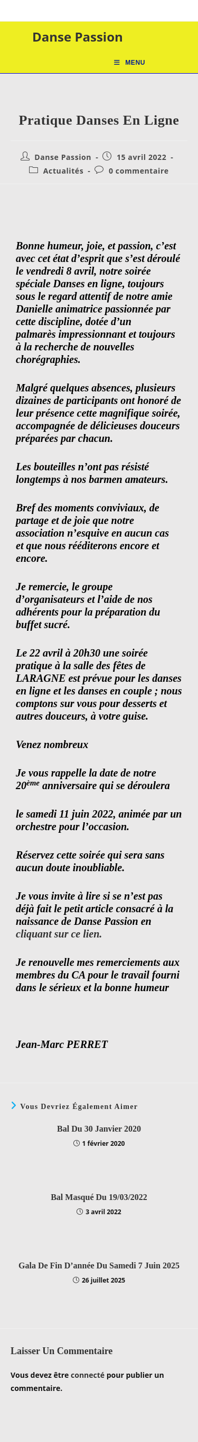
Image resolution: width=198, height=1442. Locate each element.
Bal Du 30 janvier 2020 (99, 1128)
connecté (88, 1375)
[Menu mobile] (129, 62)
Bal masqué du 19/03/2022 (99, 1197)
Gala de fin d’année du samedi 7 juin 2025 (99, 1265)
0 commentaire (139, 171)
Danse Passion (77, 36)
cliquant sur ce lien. (59, 934)
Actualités (63, 171)
